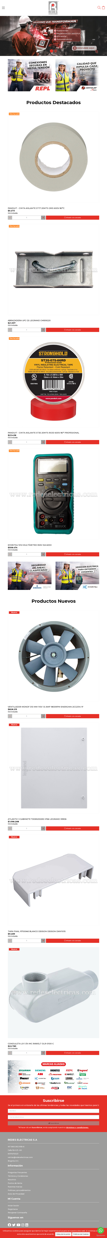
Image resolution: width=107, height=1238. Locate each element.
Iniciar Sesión (13, 1206)
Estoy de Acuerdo (63, 1234)
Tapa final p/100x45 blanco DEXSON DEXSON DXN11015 (37, 931)
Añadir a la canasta (72, 217)
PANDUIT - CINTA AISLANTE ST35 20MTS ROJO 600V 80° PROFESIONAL (43, 433)
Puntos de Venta (15, 1183)
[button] (8, 36)
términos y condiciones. (77, 1127)
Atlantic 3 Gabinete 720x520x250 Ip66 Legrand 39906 (37, 819)
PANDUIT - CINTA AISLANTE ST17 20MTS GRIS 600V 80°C (36, 208)
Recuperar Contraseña (17, 1213)
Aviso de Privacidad (16, 1194)
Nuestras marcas (15, 1187)
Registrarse (13, 1209)
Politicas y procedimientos (19, 1190)
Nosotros (12, 1180)
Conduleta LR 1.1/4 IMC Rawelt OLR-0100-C (31, 1043)
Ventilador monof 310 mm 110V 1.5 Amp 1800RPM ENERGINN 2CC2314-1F (45, 707)
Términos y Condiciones (18, 1176)
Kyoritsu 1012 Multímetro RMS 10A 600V (30, 545)
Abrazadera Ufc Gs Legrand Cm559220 (29, 320)
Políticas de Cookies (80, 1234)
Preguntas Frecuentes (17, 1172)
